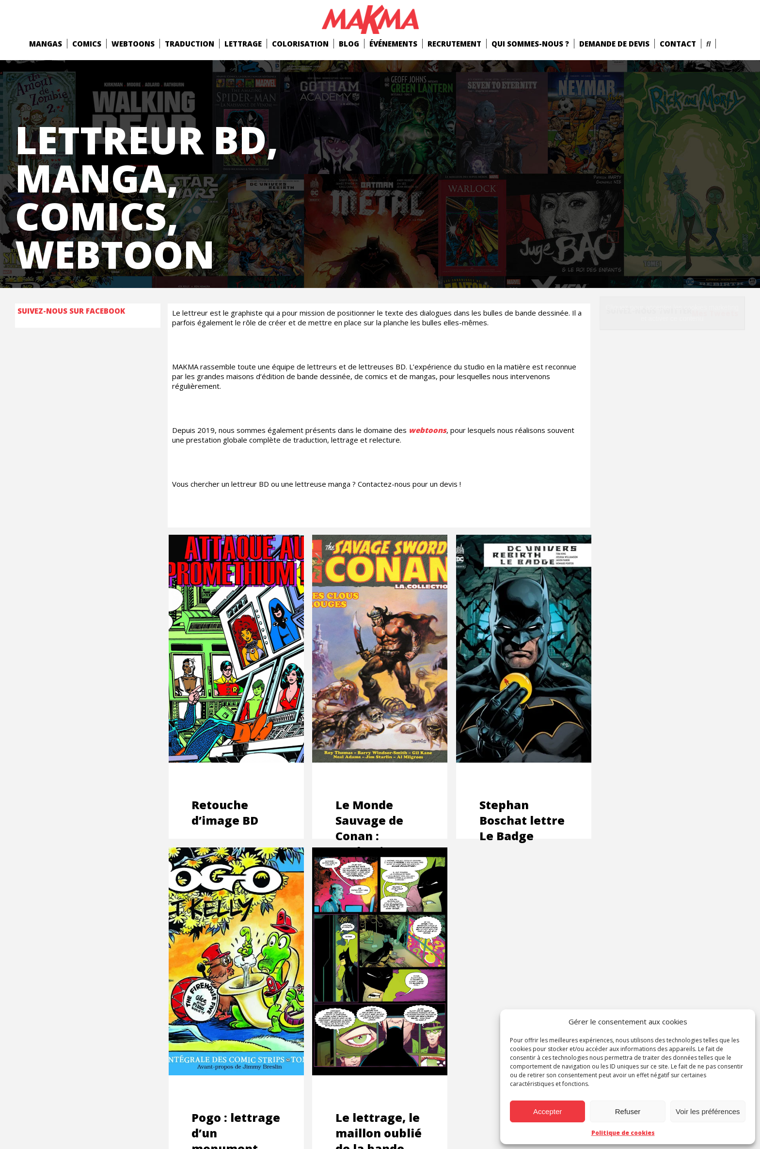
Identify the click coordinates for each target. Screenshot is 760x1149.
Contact (678, 43)
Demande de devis (614, 43)
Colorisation (300, 43)
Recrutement (454, 43)
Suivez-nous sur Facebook (71, 311)
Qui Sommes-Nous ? (530, 43)
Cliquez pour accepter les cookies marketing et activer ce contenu (672, 312)
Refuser (628, 1111)
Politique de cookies (623, 1133)
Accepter (547, 1111)
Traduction (189, 43)
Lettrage (243, 43)
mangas (45, 43)
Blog (349, 43)
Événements (393, 43)
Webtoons (133, 43)
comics (86, 43)
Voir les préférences (708, 1111)
